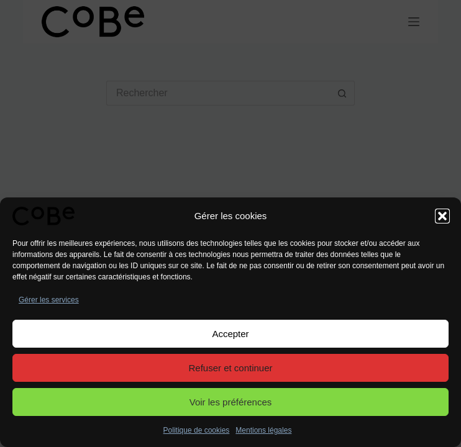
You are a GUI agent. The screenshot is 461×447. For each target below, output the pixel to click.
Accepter (230, 333)
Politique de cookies (196, 430)
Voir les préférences (230, 402)
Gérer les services (49, 300)
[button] (442, 216)
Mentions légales (263, 430)
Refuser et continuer (230, 368)
